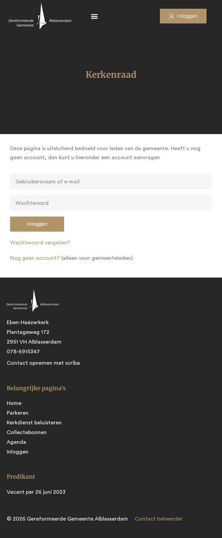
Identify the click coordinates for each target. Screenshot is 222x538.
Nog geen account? (35, 258)
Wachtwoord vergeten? (40, 242)
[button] (94, 16)
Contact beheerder (159, 519)
